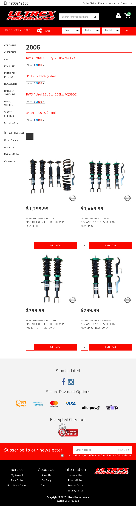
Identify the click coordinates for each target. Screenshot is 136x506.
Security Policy (75, 490)
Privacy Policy (124, 455)
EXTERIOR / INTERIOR (10, 75)
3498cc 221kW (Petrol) (41, 76)
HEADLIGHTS (11, 84)
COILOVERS (10, 45)
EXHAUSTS (10, 66)
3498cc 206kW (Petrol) (41, 112)
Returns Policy (11, 154)
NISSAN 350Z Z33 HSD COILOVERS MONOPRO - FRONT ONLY (45, 326)
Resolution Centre (17, 485)
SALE (27, 30)
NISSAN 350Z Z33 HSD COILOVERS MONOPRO (100, 224)
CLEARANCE (10, 52)
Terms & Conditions (101, 455)
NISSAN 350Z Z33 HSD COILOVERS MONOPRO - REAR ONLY (100, 326)
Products (102, 3)
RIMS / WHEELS (8, 103)
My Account (17, 475)
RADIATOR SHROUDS (9, 92)
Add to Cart (55, 245)
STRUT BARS (11, 123)
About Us (114, 3)
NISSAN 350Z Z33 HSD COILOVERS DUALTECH (45, 224)
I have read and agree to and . (96, 455)
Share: (35, 65)
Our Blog (46, 480)
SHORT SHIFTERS (9, 113)
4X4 (6, 59)
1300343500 (18, 3)
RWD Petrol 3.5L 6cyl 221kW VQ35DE (51, 57)
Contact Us (126, 3)
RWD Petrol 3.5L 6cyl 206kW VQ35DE (51, 94)
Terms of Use (75, 475)
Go (126, 30)
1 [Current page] (29, 136)
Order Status (89, 3)
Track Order (17, 480)
